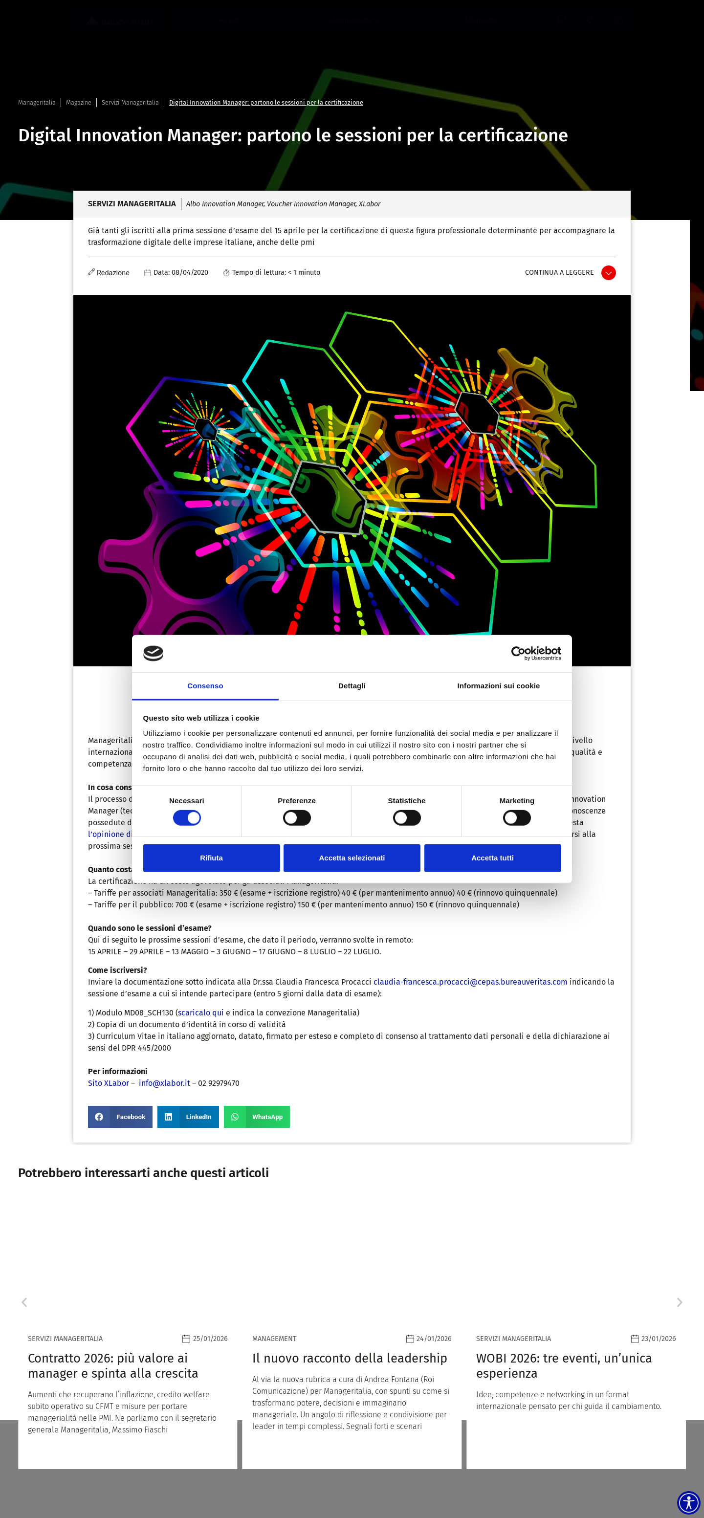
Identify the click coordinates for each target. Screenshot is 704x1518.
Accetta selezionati (352, 858)
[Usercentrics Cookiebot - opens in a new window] (518, 653)
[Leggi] (128, 1334)
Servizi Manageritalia (130, 102)
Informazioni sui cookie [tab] (499, 686)
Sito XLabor (108, 1083)
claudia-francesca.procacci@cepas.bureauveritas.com (471, 982)
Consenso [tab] (205, 686)
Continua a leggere (559, 272)
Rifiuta (211, 858)
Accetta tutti (492, 858)
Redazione (113, 273)
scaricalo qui (201, 1012)
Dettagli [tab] (352, 686)
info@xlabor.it (164, 1083)
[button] (120, 1117)
